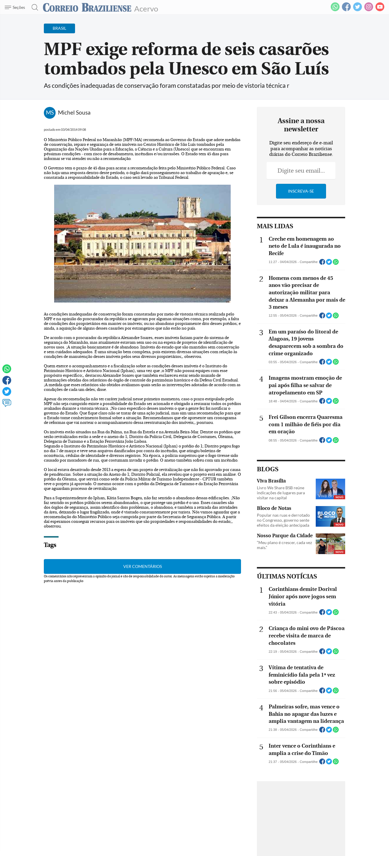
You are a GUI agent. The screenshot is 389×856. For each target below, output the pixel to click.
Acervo (146, 8)
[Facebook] (346, 10)
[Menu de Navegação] (16, 7)
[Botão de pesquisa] (33, 7)
